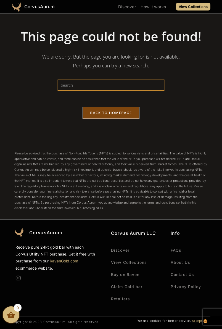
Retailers (120, 299)
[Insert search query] (111, 85)
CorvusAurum (39, 6)
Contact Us (182, 274)
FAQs (176, 250)
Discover (127, 6)
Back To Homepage (111, 112)
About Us (180, 262)
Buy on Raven (125, 274)
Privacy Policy (186, 287)
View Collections (129, 262)
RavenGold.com (64, 261)
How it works (153, 6)
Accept (197, 321)
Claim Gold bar (126, 287)
